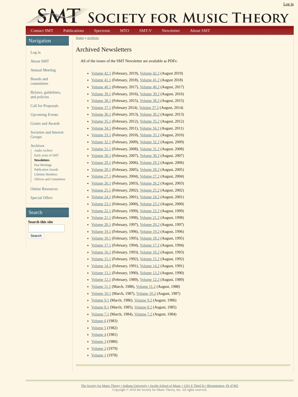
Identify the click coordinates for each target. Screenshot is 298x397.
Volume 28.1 (101, 169)
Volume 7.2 (143, 314)
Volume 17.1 (101, 245)
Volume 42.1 (101, 73)
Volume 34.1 (101, 128)
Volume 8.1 (100, 307)
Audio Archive (43, 150)
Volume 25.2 (150, 190)
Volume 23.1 (101, 204)
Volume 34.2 (149, 128)
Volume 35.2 (150, 121)
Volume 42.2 (150, 73)
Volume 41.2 (150, 80)
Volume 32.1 (101, 142)
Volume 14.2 (150, 266)
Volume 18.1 (101, 238)
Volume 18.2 (150, 238)
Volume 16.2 (150, 252)
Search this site (40, 222)
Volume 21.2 (150, 217)
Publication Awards (46, 169)
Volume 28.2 (150, 169)
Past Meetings (43, 165)
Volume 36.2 (150, 114)
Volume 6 (98, 321)
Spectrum (102, 30)
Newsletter (171, 30)
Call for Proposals (44, 106)
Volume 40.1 (101, 87)
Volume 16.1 (101, 252)
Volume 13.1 (101, 273)
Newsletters (42, 160)
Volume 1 (98, 355)
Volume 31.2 (150, 149)
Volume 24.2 (150, 197)
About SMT (200, 30)
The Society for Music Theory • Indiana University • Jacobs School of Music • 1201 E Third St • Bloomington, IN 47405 (159, 386)
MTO (124, 30)
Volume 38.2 (150, 100)
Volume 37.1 (101, 107)
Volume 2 (98, 348)
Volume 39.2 (150, 94)
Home (80, 38)
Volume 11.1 (101, 286)
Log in (289, 4)
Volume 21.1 (101, 217)
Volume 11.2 (146, 286)
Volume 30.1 (101, 155)
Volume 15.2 (150, 259)
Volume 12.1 (101, 279)
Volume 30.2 (150, 155)
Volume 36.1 (101, 114)
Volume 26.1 (101, 183)
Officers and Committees (49, 179)
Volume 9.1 (100, 300)
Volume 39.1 (101, 94)
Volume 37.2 (149, 107)
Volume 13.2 (150, 273)
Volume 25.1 (101, 190)
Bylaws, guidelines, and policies (46, 94)
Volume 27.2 (150, 176)
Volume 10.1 (101, 293)
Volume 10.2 (146, 293)
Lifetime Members (45, 174)
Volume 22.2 (150, 211)
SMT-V (145, 30)
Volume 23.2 (150, 204)
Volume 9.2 (143, 300)
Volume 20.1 (101, 224)
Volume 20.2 (150, 224)
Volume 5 (98, 328)
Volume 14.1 (101, 266)
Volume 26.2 (150, 183)
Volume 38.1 (101, 100)
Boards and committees (40, 81)
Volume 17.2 (150, 245)
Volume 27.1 (101, 176)
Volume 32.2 (150, 142)
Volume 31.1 (101, 149)
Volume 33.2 (150, 135)
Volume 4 (98, 334)
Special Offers (42, 198)
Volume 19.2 (150, 231)
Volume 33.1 (101, 135)
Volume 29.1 (101, 162)
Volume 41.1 (101, 80)
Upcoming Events (44, 114)
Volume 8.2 (143, 307)
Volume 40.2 (150, 87)
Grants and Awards (45, 123)
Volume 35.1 (101, 121)
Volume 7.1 (100, 314)
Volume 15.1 (101, 259)
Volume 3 (98, 341)
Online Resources (44, 189)
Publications (73, 30)
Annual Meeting (43, 70)
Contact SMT (42, 30)
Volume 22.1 (101, 211)
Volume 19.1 (101, 231)
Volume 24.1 (101, 197)
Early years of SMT (46, 155)
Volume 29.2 (150, 162)
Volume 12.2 (150, 279)
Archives (37, 146)
